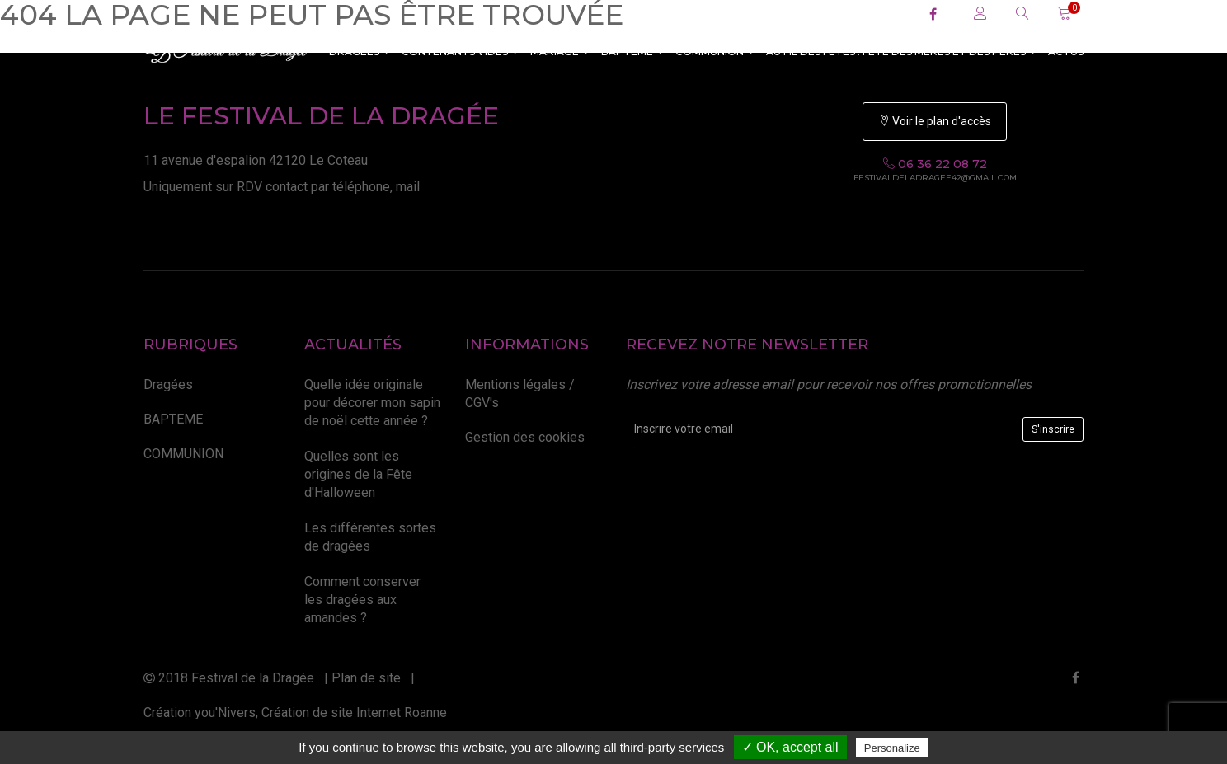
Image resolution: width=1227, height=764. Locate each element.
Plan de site (366, 678)
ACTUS (1066, 51)
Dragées (359, 51)
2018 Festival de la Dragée (228, 678)
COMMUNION (715, 51)
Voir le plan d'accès (934, 121)
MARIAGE (560, 51)
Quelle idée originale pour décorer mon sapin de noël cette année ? (372, 403)
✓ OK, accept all (790, 747)
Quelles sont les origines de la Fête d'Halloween (358, 474)
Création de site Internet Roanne (354, 712)
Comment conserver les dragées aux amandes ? (362, 600)
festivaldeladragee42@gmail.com (935, 178)
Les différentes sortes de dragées (370, 537)
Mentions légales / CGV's (520, 393)
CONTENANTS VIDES (460, 51)
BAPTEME (632, 51)
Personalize (892, 748)
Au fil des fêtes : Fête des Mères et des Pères (901, 51)
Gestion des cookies (525, 437)
